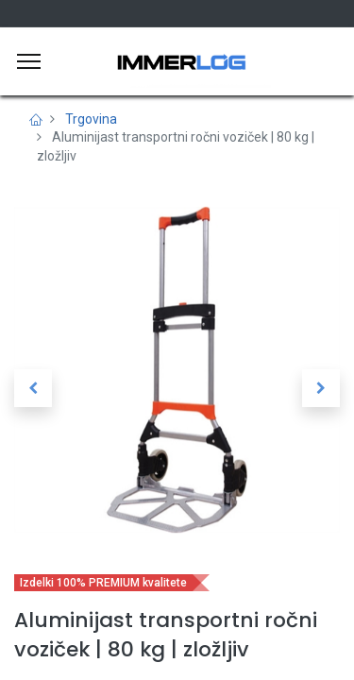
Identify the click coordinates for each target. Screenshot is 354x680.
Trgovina (91, 119)
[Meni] (28, 61)
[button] (33, 388)
